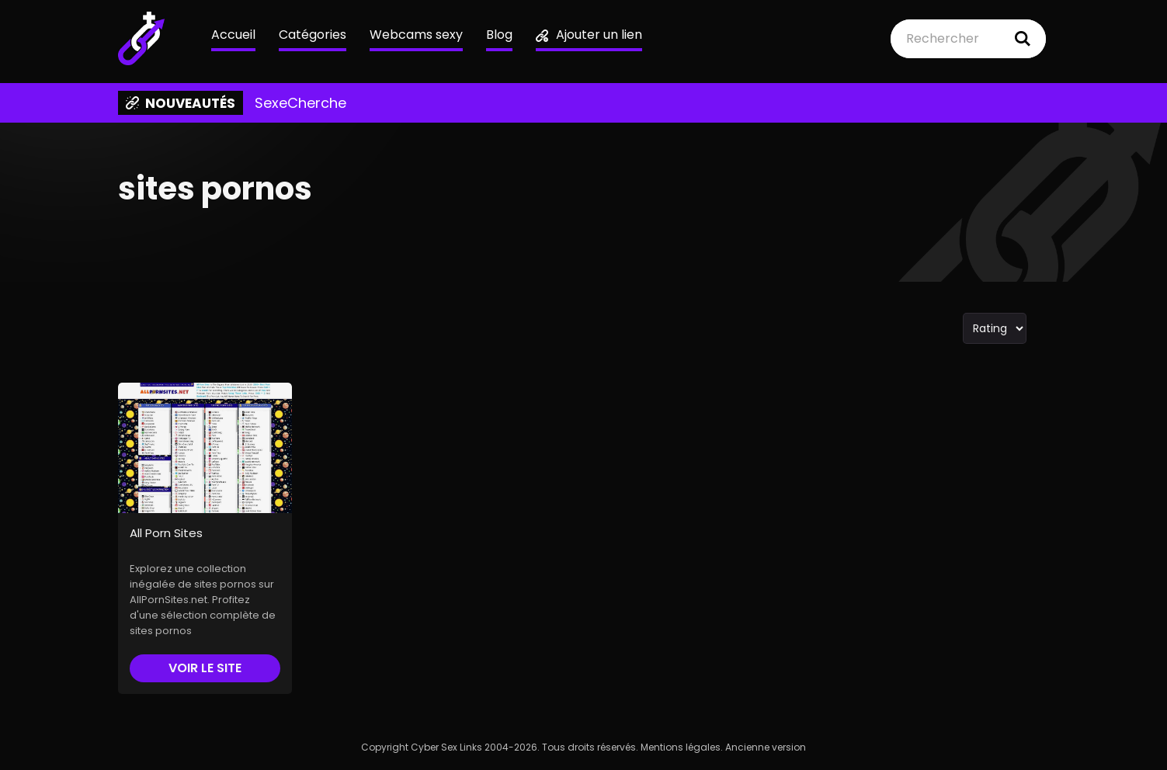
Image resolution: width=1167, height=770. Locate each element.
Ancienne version (765, 747)
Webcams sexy (416, 34)
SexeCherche (300, 103)
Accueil (233, 34)
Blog (499, 34)
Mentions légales (681, 747)
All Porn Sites (166, 533)
